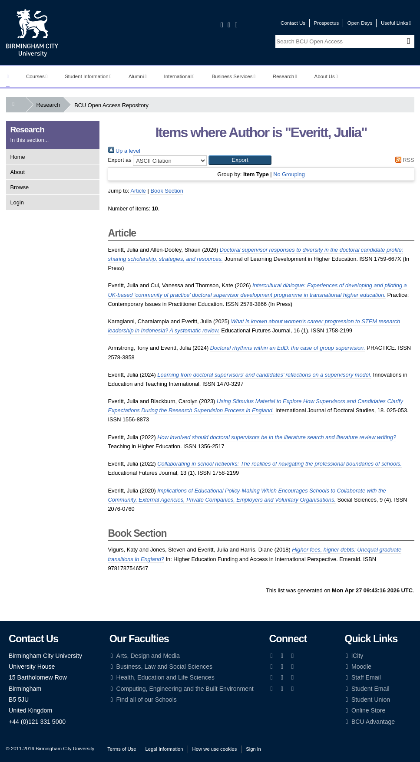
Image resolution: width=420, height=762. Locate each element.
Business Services (233, 76)
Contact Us (293, 23)
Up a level (124, 151)
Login (17, 202)
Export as (120, 160)
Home (17, 157)
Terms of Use (121, 749)
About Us (326, 76)
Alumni (138, 76)
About (17, 172)
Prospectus (326, 23)
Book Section (166, 190)
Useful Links (396, 23)
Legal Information (164, 749)
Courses (36, 76)
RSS (403, 160)
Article (138, 190)
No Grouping (289, 174)
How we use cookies (214, 749)
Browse (19, 187)
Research (285, 76)
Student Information (88, 76)
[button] (239, 160)
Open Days (360, 23)
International (179, 76)
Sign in (253, 749)
